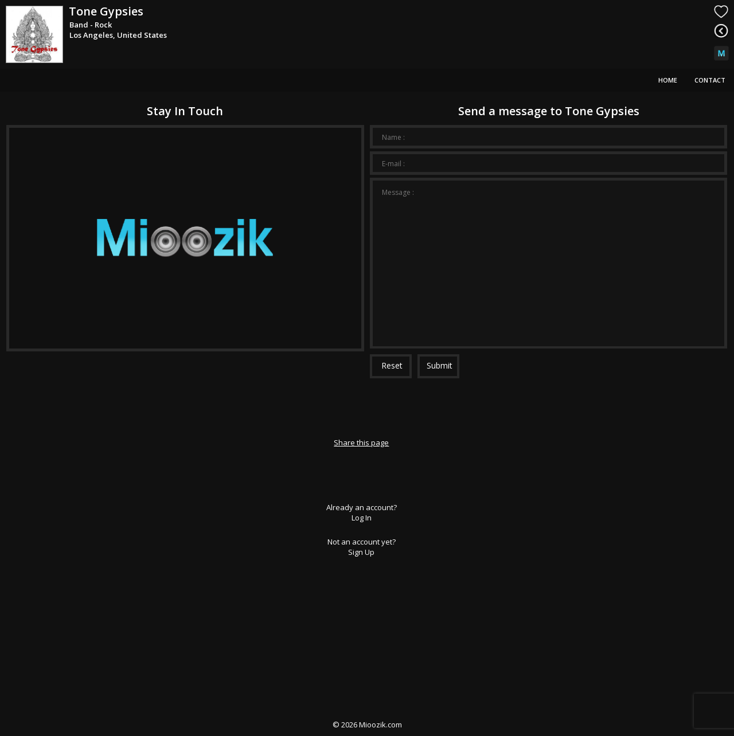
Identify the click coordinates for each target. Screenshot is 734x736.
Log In (362, 517)
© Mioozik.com (367, 724)
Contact (709, 80)
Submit (439, 365)
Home (667, 80)
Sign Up (361, 552)
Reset (392, 365)
